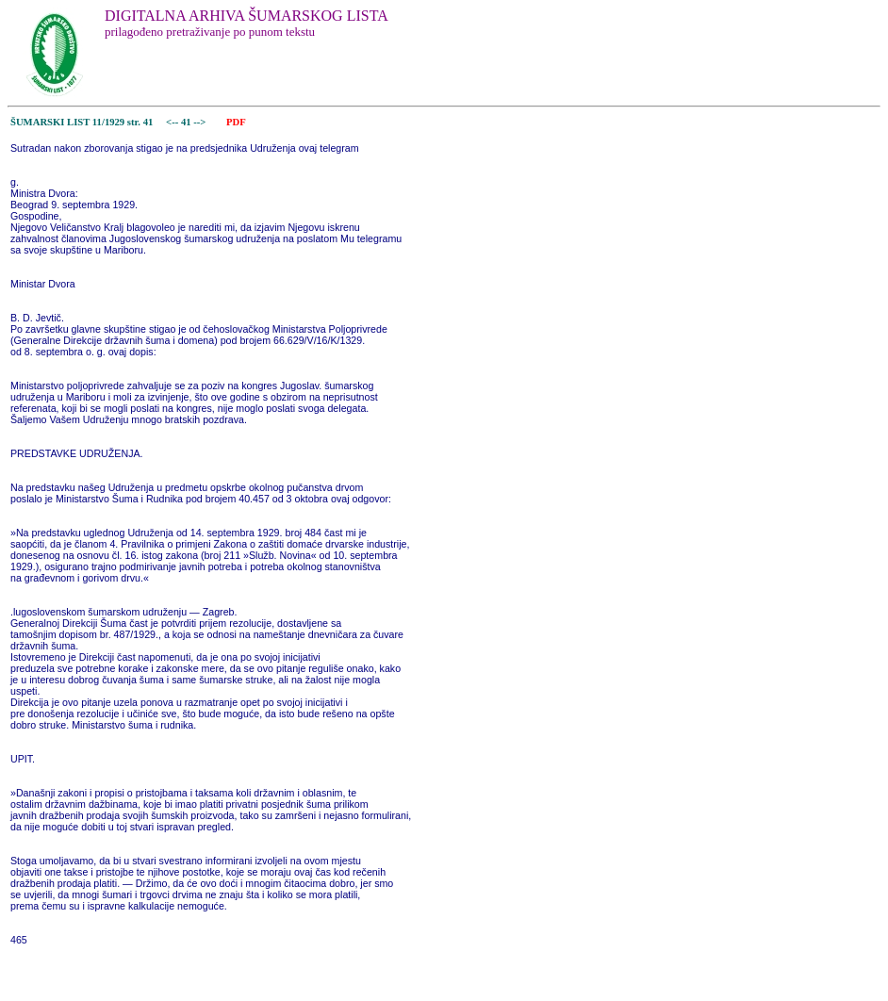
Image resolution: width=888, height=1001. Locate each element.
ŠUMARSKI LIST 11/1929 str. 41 (81, 122)
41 (187, 122)
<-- (172, 122)
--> (200, 122)
